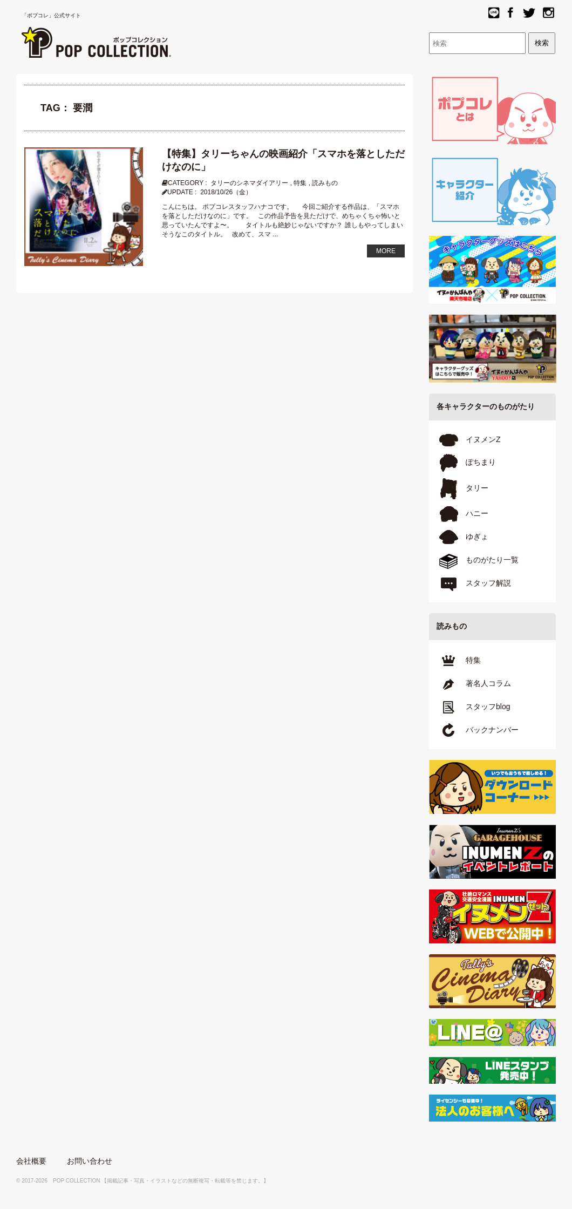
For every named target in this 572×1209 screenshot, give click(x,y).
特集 (300, 183)
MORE (386, 251)
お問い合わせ (89, 1161)
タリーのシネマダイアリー (249, 183)
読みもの (325, 183)
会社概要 (31, 1161)
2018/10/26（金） (226, 192)
